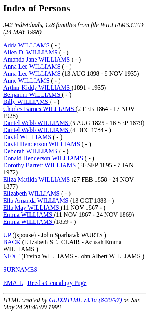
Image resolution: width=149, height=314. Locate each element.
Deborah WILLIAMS (31, 151)
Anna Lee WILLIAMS (32, 66)
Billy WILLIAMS (26, 101)
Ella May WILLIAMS (32, 207)
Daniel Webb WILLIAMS (36, 123)
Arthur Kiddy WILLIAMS (37, 87)
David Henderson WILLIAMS (42, 144)
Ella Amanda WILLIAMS (36, 200)
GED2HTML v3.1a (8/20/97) (85, 300)
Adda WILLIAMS (27, 45)
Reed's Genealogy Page (56, 283)
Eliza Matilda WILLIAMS (37, 179)
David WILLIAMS (28, 137)
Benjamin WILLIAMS (32, 94)
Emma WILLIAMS (28, 214)
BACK (11, 242)
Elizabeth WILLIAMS (32, 193)
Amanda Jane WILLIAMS (37, 59)
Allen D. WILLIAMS (31, 52)
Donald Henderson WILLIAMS (44, 158)
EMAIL (13, 283)
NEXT (11, 256)
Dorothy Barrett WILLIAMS (40, 165)
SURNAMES (20, 269)
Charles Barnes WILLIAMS (39, 108)
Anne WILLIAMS (27, 80)
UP (7, 235)
